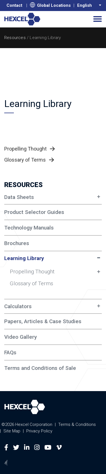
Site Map (11, 431)
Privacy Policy (39, 431)
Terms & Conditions (77, 424)
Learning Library (24, 258)
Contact (14, 5)
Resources (15, 37)
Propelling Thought (32, 271)
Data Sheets (19, 197)
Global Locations (50, 5)
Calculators (18, 306)
